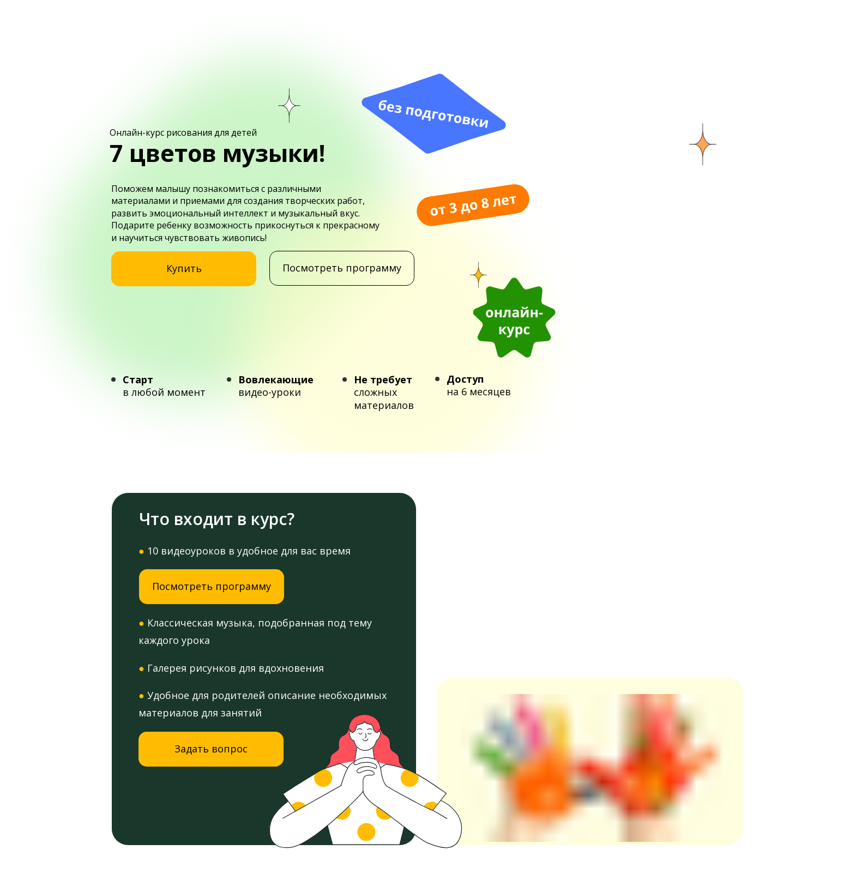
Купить (184, 268)
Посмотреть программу (341, 267)
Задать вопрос (211, 748)
